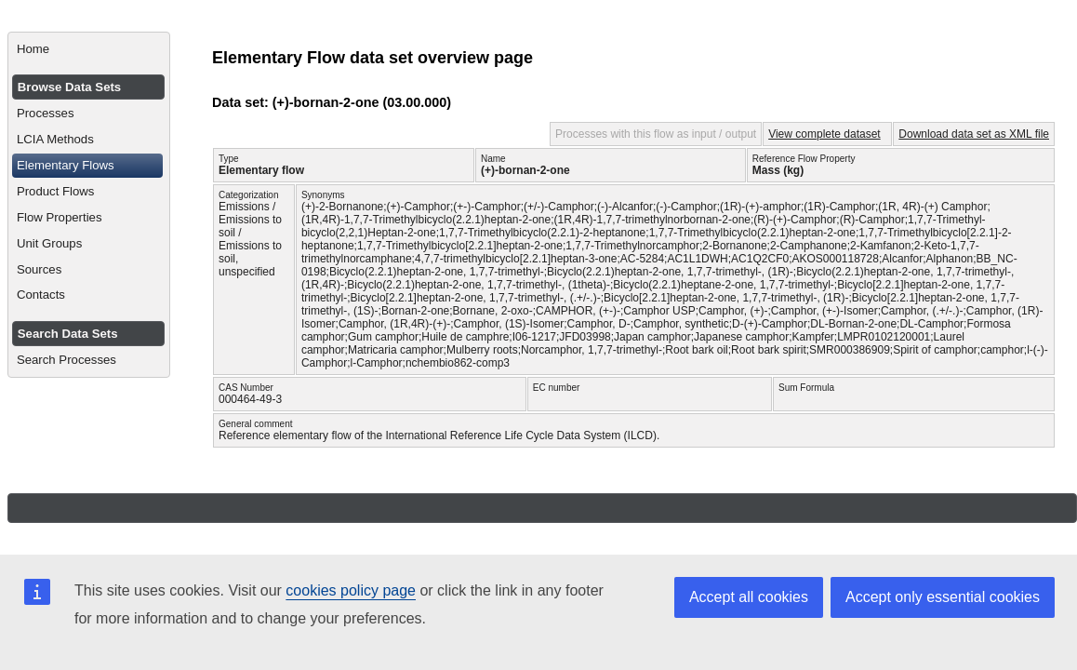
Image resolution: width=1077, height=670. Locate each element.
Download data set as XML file (973, 134)
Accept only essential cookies (942, 597)
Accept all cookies (748, 597)
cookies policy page (351, 590)
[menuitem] (89, 49)
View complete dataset (824, 134)
